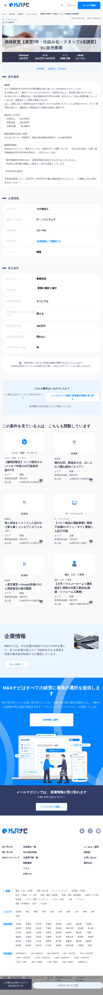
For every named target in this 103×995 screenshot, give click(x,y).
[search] (62, 5)
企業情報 (51, 68)
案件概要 (40, 68)
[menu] (5, 5)
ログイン (71, 5)
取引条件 (62, 68)
